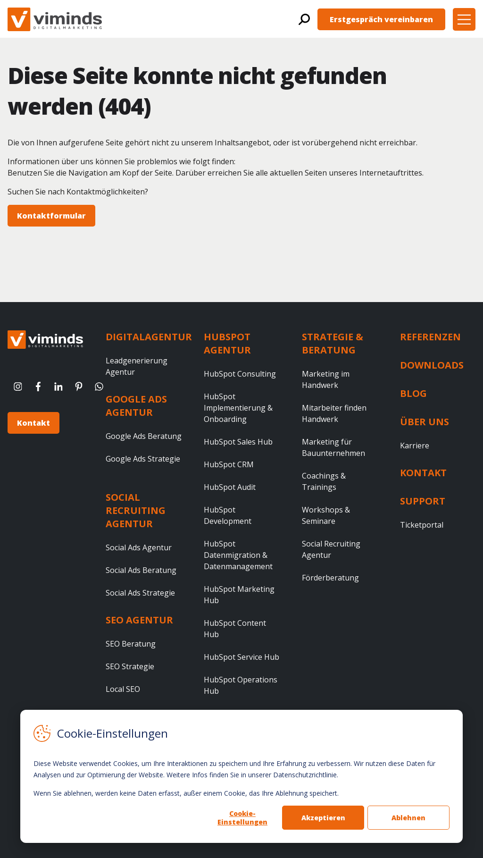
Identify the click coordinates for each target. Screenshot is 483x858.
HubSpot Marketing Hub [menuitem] (239, 595)
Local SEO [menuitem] (123, 689)
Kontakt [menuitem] (423, 472)
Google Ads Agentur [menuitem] (136, 406)
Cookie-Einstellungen (242, 817)
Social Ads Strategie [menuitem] (140, 593)
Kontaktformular (51, 215)
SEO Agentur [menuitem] (139, 620)
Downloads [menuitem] (432, 365)
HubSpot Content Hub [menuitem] (235, 628)
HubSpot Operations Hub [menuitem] (240, 685)
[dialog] (241, 776)
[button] (464, 19)
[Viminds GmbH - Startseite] (55, 19)
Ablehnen (408, 817)
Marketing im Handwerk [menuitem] (326, 379)
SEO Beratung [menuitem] (131, 644)
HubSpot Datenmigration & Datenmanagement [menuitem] (238, 555)
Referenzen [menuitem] (430, 336)
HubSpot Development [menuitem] (227, 515)
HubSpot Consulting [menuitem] (240, 374)
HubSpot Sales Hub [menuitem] (238, 442)
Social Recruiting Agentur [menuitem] (136, 510)
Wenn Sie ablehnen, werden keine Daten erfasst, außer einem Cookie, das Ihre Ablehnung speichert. (186, 793)
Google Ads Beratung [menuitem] (144, 436)
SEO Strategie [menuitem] (130, 666)
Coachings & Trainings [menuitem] (324, 481)
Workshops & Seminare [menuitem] (326, 515)
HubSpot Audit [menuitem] (230, 487)
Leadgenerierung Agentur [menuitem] (136, 366)
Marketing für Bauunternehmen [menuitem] (333, 447)
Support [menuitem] (422, 501)
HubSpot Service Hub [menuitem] (241, 657)
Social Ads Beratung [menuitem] (141, 570)
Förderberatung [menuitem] (330, 577)
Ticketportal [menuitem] (421, 525)
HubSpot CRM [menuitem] (229, 464)
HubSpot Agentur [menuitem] (227, 343)
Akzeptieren (323, 817)
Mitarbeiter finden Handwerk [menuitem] (334, 413)
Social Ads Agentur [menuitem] (139, 547)
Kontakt (33, 423)
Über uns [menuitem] (424, 421)
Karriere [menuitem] (414, 445)
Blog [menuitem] (413, 393)
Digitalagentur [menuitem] (149, 336)
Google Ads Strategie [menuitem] (143, 459)
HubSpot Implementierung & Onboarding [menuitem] (238, 407)
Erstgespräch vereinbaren (381, 19)
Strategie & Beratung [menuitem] (332, 343)
